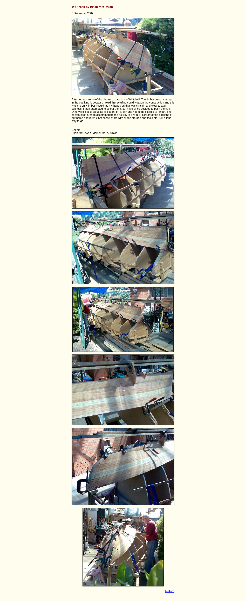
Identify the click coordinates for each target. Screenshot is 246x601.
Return (169, 591)
